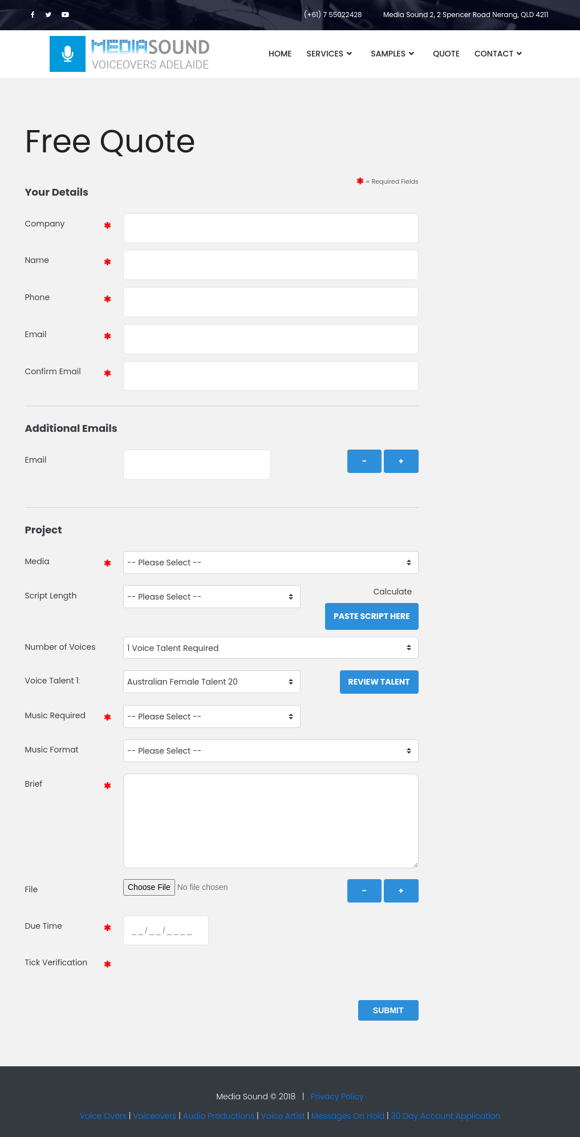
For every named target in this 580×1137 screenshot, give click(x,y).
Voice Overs (103, 1116)
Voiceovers (154, 1116)
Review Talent (379, 681)
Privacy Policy (337, 1096)
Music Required (55, 715)
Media (37, 561)
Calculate (395, 591)
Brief (34, 784)
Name (37, 260)
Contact (493, 53)
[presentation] (208, 974)
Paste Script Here (372, 616)
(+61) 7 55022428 (333, 14)
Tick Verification (56, 962)
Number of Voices (60, 647)
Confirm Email (53, 371)
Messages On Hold (347, 1116)
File (31, 889)
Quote (446, 53)
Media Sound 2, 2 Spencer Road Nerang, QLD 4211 (466, 14)
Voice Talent (49, 680)
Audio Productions (219, 1116)
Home (280, 53)
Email (36, 334)
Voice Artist (283, 1116)
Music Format (52, 749)
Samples (388, 53)
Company (45, 223)
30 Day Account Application (446, 1116)
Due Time (43, 926)
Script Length (51, 595)
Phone (37, 297)
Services (325, 53)
